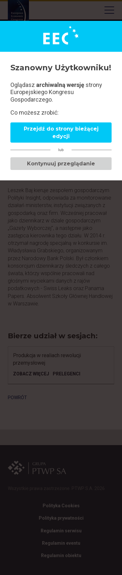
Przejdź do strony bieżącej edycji (61, 132)
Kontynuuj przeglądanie (61, 164)
